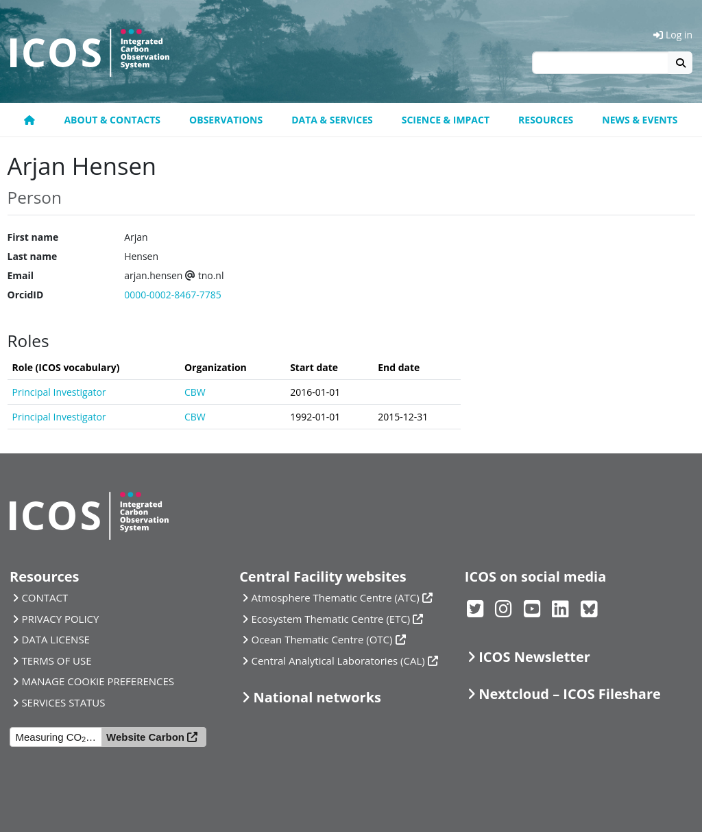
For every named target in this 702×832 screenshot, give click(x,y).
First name (33, 236)
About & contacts (112, 119)
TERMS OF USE (56, 660)
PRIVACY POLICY (60, 619)
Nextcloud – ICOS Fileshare (570, 694)
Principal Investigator (59, 392)
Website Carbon (145, 737)
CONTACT (44, 597)
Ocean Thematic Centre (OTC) (322, 639)
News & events (639, 119)
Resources (545, 119)
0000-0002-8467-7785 (172, 294)
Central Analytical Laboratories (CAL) (338, 660)
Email (21, 275)
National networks (317, 697)
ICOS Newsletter (534, 656)
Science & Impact (445, 119)
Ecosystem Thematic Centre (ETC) (331, 619)
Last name (33, 256)
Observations (226, 119)
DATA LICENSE (55, 639)
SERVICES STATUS (63, 702)
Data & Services (332, 119)
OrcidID (26, 294)
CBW (195, 392)
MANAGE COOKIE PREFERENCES (97, 681)
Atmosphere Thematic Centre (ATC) (336, 597)
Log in (672, 34)
